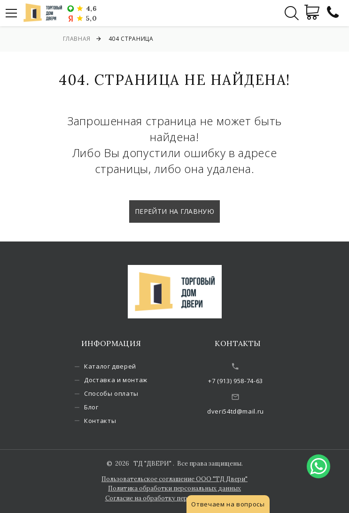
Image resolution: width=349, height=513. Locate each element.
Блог (91, 407)
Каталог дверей (110, 366)
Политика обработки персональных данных (174, 488)
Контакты (100, 420)
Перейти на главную (174, 211)
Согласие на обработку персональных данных (174, 498)
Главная (77, 39)
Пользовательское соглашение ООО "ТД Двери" (174, 479)
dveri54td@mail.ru (235, 411)
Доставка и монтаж (115, 380)
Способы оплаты (111, 393)
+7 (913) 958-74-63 (235, 381)
